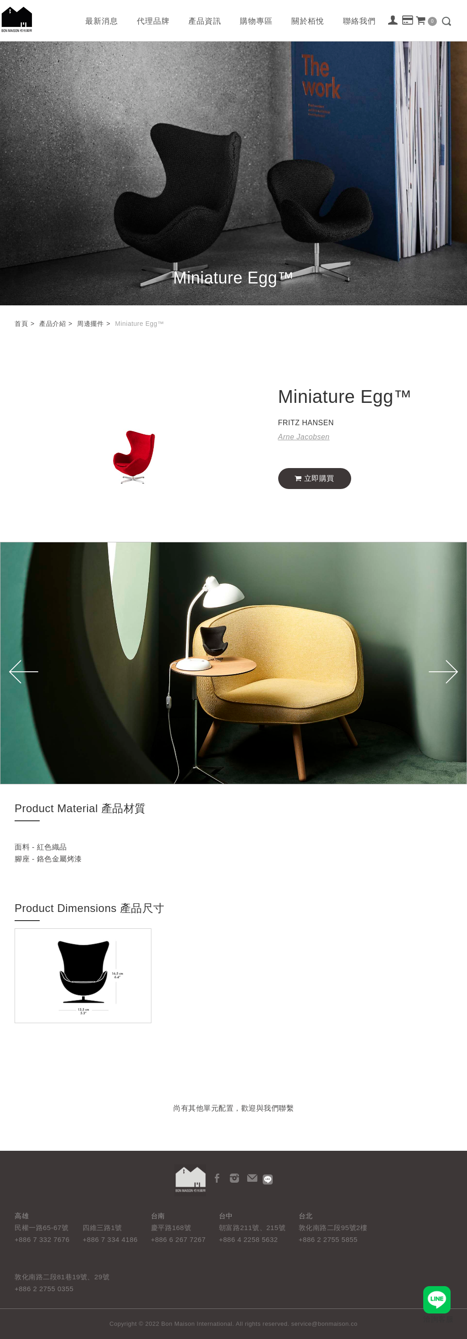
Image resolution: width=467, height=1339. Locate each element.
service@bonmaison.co (324, 1323)
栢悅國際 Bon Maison (17, 19)
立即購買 (314, 478)
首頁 (21, 323)
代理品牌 (153, 21)
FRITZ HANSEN (306, 423)
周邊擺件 (90, 323)
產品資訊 (204, 21)
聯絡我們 (359, 21)
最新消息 (101, 21)
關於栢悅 (307, 21)
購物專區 (256, 21)
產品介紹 (52, 323)
